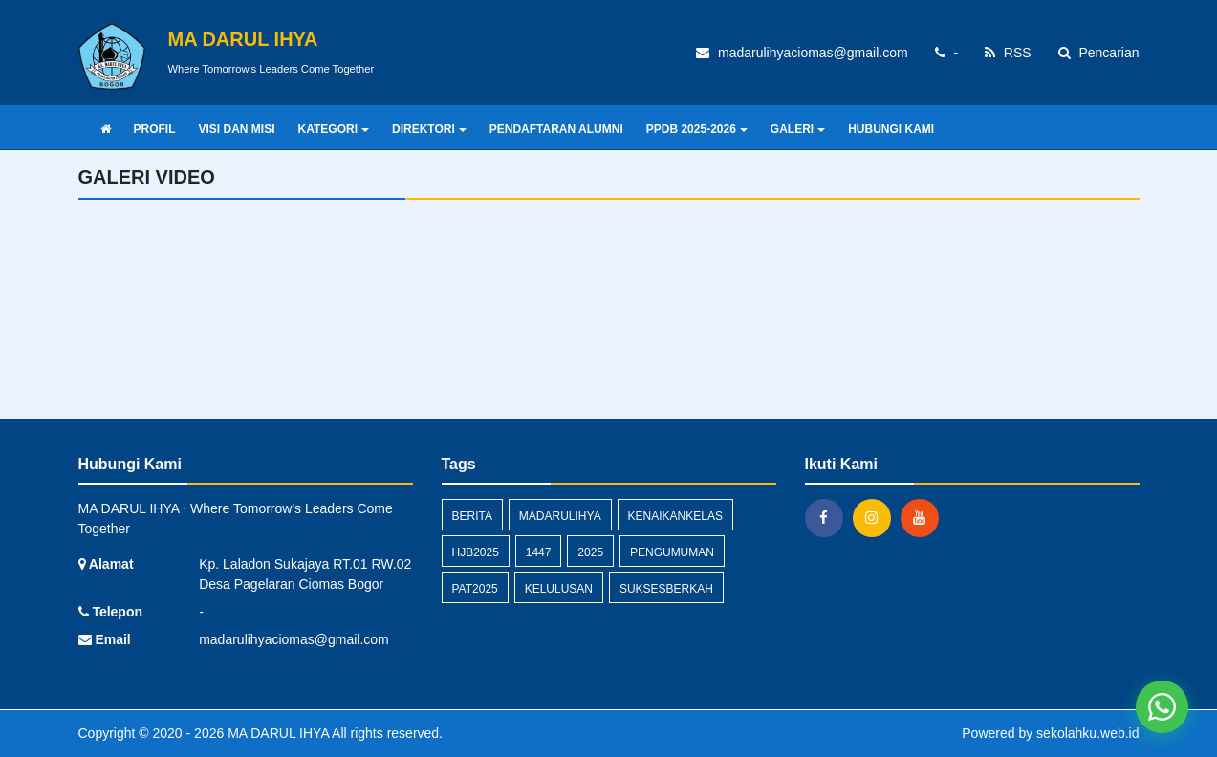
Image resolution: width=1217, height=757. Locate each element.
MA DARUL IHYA (276, 733)
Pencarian (1099, 52)
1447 (539, 552)
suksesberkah (666, 588)
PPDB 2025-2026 (697, 129)
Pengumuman (672, 552)
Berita (472, 516)
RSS (1008, 52)
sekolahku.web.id (1087, 733)
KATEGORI (333, 129)
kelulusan (559, 588)
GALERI (798, 129)
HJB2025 (475, 552)
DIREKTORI (429, 129)
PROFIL (155, 129)
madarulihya (560, 516)
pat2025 (475, 588)
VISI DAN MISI (237, 129)
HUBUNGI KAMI (891, 129)
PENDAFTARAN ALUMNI (556, 129)
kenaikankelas (675, 516)
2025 (590, 552)
